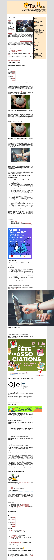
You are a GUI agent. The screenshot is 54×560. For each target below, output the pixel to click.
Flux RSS (36, 22)
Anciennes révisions (37, 55)
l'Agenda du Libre (18, 509)
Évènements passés (38, 25)
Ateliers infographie (37, 33)
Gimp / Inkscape (14, 536)
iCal (41, 23)
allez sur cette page (19, 402)
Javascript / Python (14, 535)
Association (36, 19)
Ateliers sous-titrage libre (38, 32)
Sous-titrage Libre (14, 537)
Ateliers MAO (36, 34)
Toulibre (9, 20)
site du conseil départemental (14, 60)
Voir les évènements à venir (16, 50)
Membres (36, 50)
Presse (35, 39)
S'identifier (36, 57)
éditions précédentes (15, 226)
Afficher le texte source (38, 53)
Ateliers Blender (37, 31)
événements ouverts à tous (26, 41)
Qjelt (35, 26)
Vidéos (35, 38)
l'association (13, 45)
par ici (16, 221)
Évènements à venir (38, 21)
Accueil (35, 18)
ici (21, 91)
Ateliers (35, 28)
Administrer (36, 54)
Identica (36, 45)
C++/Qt (12, 530)
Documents (36, 37)
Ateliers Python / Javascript (39, 30)
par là (20, 222)
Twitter (36, 49)
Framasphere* (37, 46)
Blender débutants (14, 532)
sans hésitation (28, 223)
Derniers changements (38, 56)
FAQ (35, 41)
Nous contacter (14, 51)
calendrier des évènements (23, 506)
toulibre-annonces (25, 504)
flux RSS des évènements (25, 505)
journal (22, 530)
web (40, 23)
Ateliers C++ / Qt (37, 29)
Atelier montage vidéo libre (16, 542)
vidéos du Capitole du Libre (24, 482)
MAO (12, 538)
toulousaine (10, 33)
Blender (13, 71)
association (10, 21)
